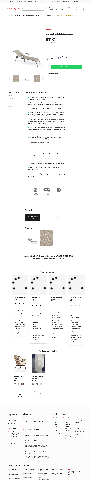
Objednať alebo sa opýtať (66, 67)
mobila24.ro (73, 475)
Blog (72, 1)
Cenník (10, 95)
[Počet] (48, 67)
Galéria (10, 98)
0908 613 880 (12, 1)
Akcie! (49, 15)
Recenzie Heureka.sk (14, 478)
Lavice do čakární (42, 473)
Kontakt (76, 1)
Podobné (11, 101)
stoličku (34, 155)
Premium (59, 15)
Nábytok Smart (69, 15)
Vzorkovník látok (65, 1)
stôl (62, 154)
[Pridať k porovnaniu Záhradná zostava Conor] (71, 341)
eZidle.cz (72, 473)
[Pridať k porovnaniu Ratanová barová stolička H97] (52, 336)
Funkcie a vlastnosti (14, 92)
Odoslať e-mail (13, 425)
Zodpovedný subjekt (15, 105)
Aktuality (27, 414)
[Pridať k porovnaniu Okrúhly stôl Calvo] (15, 332)
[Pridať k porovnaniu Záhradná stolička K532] (34, 339)
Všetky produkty (13, 15)
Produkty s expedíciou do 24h (32, 15)
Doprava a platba (56, 1)
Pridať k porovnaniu (52, 73)
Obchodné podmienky (14, 469)
